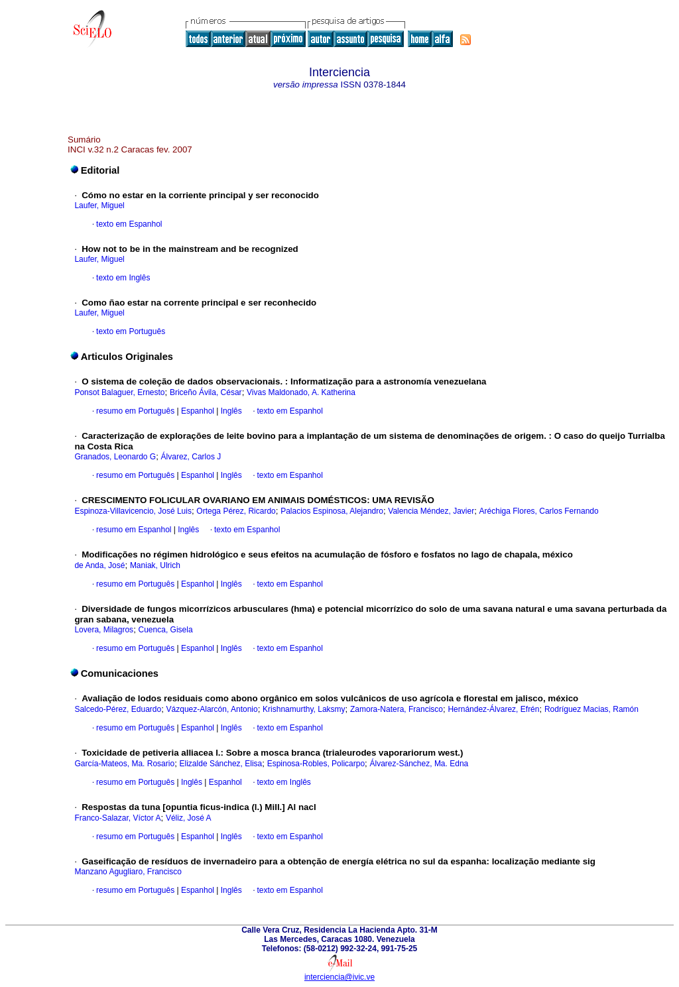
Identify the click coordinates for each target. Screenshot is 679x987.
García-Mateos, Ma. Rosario (124, 763)
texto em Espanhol (129, 224)
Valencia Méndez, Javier (431, 511)
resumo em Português (135, 411)
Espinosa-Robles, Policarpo (316, 763)
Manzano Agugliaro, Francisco (127, 871)
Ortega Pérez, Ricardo (235, 511)
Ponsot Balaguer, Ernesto (119, 392)
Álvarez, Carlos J (191, 456)
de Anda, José (99, 565)
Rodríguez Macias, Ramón (591, 709)
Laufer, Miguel (99, 205)
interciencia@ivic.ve (339, 977)
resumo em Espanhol (133, 529)
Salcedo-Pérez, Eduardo (117, 709)
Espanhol (196, 411)
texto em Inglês (123, 277)
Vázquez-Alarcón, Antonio (212, 709)
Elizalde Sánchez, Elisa (221, 763)
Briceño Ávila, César (206, 392)
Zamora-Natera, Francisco (396, 709)
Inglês (229, 411)
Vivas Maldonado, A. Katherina (301, 392)
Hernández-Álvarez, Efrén (493, 709)
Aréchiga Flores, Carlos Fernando (539, 511)
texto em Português (130, 331)
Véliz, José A (189, 818)
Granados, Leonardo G (115, 456)
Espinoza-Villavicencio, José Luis (133, 511)
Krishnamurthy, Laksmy (304, 709)
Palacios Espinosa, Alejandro (331, 511)
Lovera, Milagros (103, 629)
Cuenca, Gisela (166, 629)
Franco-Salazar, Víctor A (117, 818)
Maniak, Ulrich (155, 565)
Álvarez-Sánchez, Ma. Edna (419, 763)
